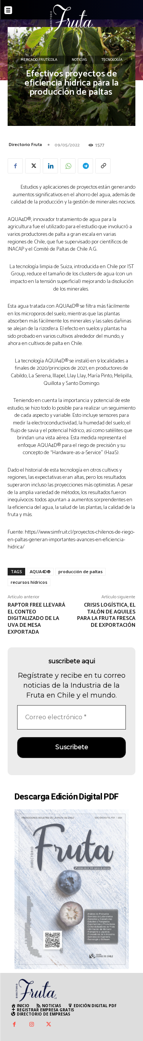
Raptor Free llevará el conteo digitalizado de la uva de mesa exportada (36, 619)
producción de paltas (80, 571)
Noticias (79, 60)
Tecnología (112, 60)
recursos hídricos (29, 582)
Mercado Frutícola (39, 60)
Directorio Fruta (25, 144)
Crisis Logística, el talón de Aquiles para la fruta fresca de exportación (106, 615)
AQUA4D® (40, 571)
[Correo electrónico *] (71, 717)
